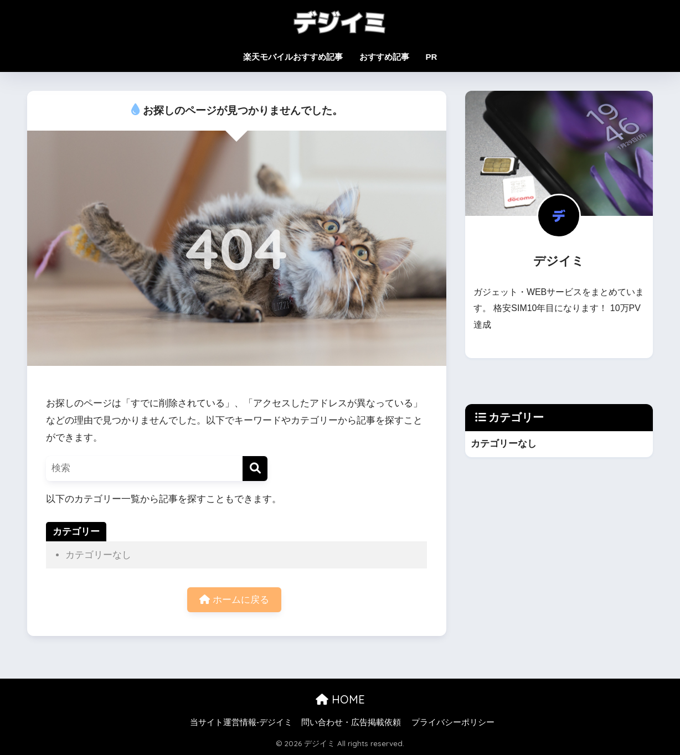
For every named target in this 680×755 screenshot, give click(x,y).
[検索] (255, 468)
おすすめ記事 (384, 56)
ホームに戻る (234, 599)
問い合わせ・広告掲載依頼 (351, 722)
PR (431, 56)
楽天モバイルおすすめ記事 (293, 56)
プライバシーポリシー (452, 722)
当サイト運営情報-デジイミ (241, 722)
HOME (340, 699)
